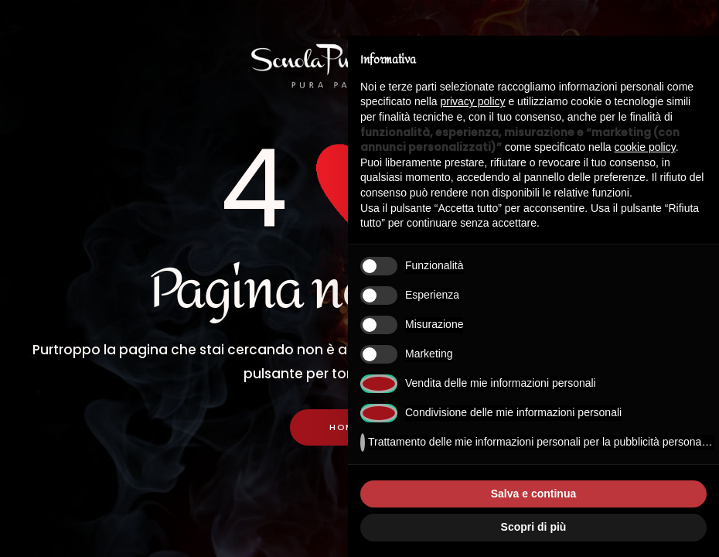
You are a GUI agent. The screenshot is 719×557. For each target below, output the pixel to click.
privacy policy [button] (473, 101)
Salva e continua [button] (533, 493)
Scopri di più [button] (534, 527)
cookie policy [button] (645, 147)
